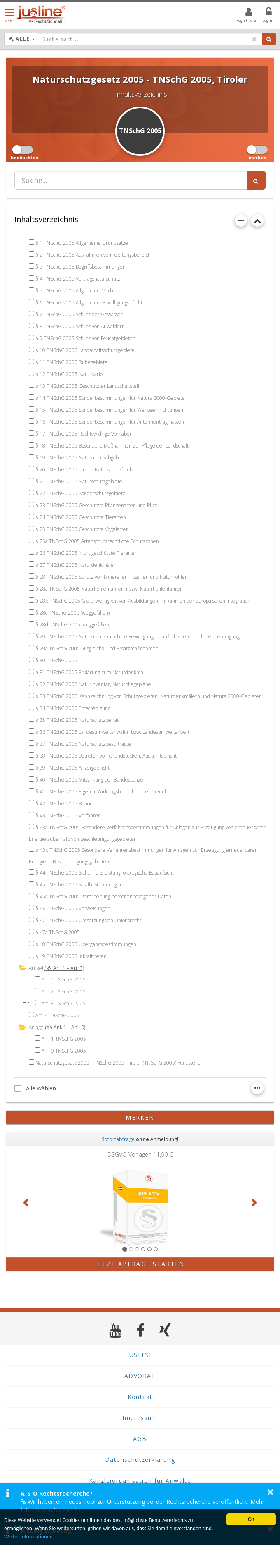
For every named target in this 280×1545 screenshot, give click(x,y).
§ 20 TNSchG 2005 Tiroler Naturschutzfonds (84, 469)
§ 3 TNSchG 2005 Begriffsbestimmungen (80, 266)
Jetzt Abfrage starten (139, 1264)
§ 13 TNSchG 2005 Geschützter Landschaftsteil (87, 386)
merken (140, 1117)
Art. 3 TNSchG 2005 (64, 1003)
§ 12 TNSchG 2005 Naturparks (69, 374)
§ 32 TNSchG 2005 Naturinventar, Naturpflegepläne (93, 684)
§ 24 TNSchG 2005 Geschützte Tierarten (80, 517)
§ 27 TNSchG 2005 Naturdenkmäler (75, 564)
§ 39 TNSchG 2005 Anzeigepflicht (72, 767)
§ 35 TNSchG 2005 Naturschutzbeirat (77, 720)
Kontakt (140, 1397)
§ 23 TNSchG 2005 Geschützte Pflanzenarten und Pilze (96, 505)
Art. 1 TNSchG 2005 (64, 979)
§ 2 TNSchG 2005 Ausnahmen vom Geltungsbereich (93, 254)
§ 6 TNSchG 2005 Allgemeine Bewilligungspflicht (88, 302)
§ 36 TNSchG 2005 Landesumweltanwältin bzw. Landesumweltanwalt (112, 731)
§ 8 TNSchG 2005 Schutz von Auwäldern (80, 326)
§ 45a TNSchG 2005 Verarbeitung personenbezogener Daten (103, 896)
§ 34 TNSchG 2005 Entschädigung (72, 708)
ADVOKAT (140, 1376)
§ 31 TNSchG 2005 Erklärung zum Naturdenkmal (90, 672)
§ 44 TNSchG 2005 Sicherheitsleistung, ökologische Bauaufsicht (104, 872)
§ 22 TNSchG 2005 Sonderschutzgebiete (80, 493)
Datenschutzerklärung (140, 1460)
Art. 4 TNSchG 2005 (57, 1015)
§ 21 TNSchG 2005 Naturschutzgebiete (78, 481)
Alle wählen (35, 1088)
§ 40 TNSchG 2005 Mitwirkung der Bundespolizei (90, 779)
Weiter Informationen (29, 1536)
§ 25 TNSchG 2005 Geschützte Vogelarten (82, 529)
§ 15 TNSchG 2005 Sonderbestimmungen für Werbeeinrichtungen (109, 409)
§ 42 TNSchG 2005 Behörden (67, 803)
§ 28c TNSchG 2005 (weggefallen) (72, 612)
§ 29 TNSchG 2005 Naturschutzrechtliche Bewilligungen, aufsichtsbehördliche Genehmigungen (140, 636)
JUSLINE (140, 1355)
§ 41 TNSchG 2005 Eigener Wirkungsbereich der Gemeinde (102, 791)
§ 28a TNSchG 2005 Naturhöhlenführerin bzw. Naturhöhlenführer (108, 588)
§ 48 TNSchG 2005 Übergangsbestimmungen (85, 944)
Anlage (36, 1027)
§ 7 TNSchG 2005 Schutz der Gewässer (79, 314)
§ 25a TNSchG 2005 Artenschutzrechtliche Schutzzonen (97, 541)
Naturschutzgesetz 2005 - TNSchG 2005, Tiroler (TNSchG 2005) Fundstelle (118, 1062)
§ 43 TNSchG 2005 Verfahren (68, 815)
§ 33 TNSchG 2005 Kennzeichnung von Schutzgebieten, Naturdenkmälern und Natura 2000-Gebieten (148, 696)
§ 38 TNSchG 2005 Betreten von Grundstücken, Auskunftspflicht (106, 755)
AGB (140, 1439)
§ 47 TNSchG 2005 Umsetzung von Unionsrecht (88, 920)
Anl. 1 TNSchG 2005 (64, 1038)
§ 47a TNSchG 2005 (57, 932)
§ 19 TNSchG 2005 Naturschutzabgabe (78, 457)
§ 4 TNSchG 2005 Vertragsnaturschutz (77, 278)
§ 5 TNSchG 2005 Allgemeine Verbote (77, 290)
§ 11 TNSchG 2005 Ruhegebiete (71, 362)
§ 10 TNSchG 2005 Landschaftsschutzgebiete (85, 350)
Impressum (140, 1418)
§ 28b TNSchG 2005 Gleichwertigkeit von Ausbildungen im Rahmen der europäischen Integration (142, 600)
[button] (26, 1201)
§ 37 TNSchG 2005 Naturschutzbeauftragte (83, 743)
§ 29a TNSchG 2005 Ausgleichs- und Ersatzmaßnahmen (97, 648)
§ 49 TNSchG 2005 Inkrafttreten (71, 956)
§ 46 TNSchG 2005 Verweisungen (72, 908)
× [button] (270, 1492)
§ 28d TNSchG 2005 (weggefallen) (72, 624)
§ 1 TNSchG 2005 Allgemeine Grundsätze (81, 242)
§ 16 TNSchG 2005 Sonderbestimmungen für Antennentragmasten (109, 421)
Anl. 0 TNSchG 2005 (64, 1050)
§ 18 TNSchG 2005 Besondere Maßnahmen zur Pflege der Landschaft (112, 445)
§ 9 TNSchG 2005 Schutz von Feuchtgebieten (85, 338)
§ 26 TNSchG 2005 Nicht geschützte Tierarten (86, 553)
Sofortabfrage (118, 1139)
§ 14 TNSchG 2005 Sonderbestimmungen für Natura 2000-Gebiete (110, 397)
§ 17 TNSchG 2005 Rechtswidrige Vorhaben (84, 433)
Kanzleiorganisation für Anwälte (140, 1481)
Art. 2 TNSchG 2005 (64, 991)
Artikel (36, 968)
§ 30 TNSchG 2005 (56, 660)
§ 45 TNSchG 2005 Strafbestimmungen (79, 884)
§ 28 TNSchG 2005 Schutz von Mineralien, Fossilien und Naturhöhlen (111, 576)
